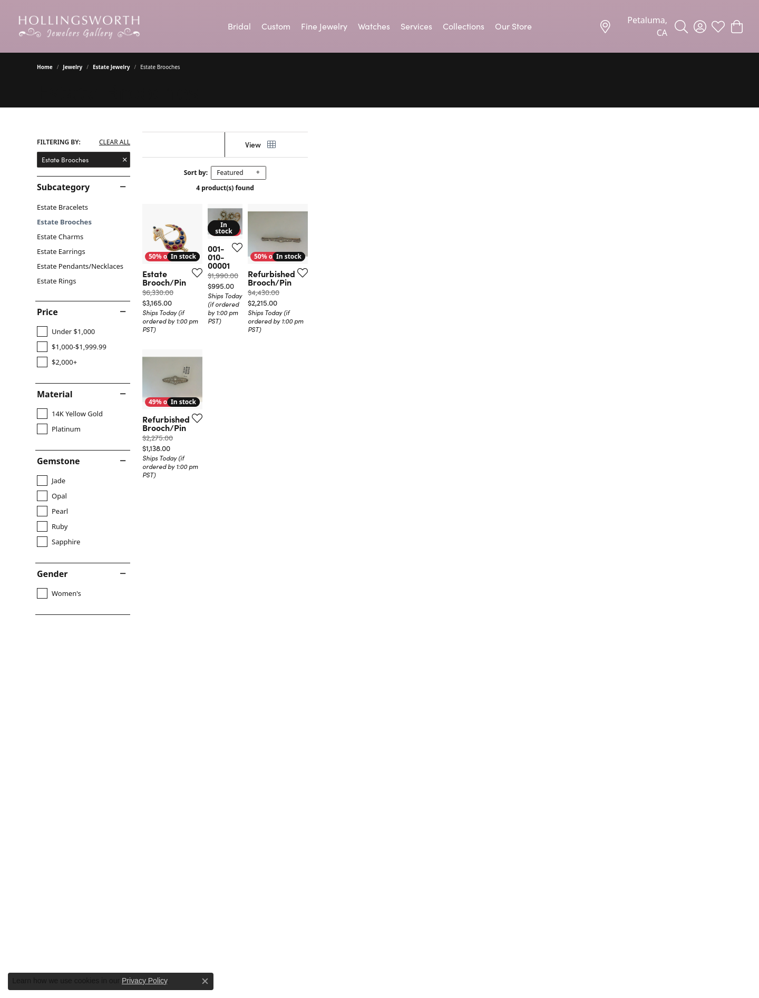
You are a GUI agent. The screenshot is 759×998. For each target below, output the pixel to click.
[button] (681, 26)
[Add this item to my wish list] (323, 402)
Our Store (513, 26)
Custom (275, 26)
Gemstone (58, 461)
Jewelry (72, 67)
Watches (374, 26)
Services (416, 26)
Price (47, 312)
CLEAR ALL (114, 142)
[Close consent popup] (205, 981)
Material (54, 394)
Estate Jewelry (111, 67)
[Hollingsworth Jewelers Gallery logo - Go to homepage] (79, 26)
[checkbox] (66, 331)
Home (45, 67)
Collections (463, 26)
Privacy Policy (144, 980)
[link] (633, 26)
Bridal (239, 26)
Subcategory (63, 187)
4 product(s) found (432, 187)
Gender (52, 574)
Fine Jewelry (324, 26)
